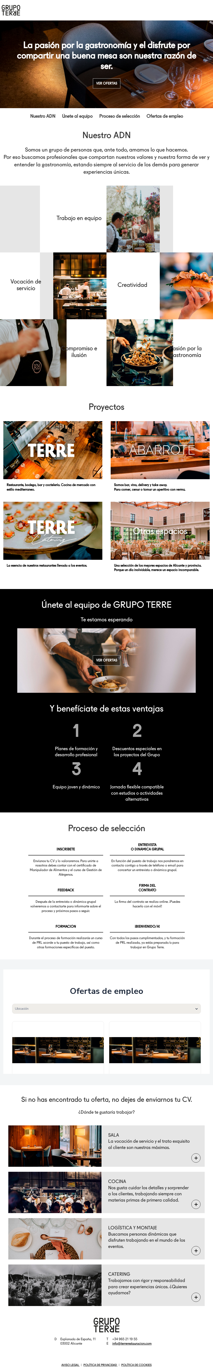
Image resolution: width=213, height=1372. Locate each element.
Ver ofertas (106, 83)
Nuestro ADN (42, 116)
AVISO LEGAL (70, 1365)
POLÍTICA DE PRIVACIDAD (100, 1365)
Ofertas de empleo (164, 116)
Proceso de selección (119, 116)
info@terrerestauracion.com (132, 1343)
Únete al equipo (77, 116)
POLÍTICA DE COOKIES (136, 1365)
